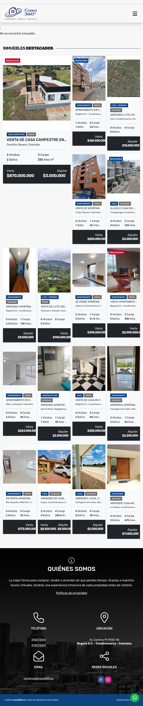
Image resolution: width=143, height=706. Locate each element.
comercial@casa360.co (39, 678)
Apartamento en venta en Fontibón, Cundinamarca (88, 109)
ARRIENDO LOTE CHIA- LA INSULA (123, 114)
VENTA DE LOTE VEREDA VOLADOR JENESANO (54, 306)
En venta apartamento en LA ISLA (19, 498)
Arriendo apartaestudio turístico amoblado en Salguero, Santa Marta (54, 404)
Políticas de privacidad (71, 593)
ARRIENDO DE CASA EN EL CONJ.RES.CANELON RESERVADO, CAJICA (54, 498)
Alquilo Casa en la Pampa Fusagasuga (123, 208)
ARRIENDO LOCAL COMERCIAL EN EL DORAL (88, 498)
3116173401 (38, 639)
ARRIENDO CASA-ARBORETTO (123, 503)
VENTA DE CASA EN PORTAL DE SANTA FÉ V (88, 400)
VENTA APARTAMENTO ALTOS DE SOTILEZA (123, 301)
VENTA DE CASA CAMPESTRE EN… (37, 140)
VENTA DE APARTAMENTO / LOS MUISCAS (88, 208)
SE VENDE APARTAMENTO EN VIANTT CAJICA (88, 301)
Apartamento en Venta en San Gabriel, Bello (19, 400)
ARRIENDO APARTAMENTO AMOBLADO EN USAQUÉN (19, 306)
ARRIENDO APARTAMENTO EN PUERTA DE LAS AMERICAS (123, 404)
